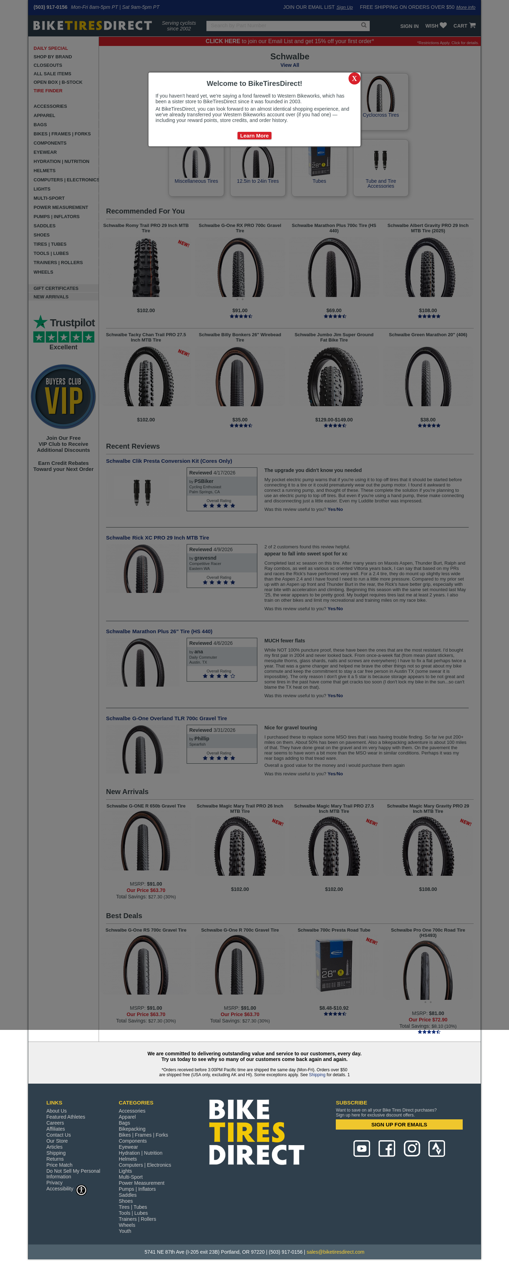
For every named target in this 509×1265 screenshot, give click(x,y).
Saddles (128, 1195)
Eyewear (128, 1147)
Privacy (54, 1182)
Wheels (127, 1225)
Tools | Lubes (133, 1213)
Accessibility (66, 1188)
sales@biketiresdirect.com (335, 1252)
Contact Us (58, 1135)
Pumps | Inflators (137, 1189)
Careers (55, 1123)
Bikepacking (132, 1129)
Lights (125, 1171)
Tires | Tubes (133, 1207)
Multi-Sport (131, 1177)
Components (133, 1141)
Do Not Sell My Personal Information (73, 1173)
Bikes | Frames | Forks (143, 1135)
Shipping (317, 1074)
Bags (124, 1123)
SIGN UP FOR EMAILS (399, 1124)
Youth (125, 1231)
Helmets (128, 1159)
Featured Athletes (65, 1117)
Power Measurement (141, 1183)
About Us (56, 1111)
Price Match (59, 1165)
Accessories (132, 1111)
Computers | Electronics (145, 1165)
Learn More (254, 136)
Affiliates (55, 1129)
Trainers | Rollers (137, 1219)
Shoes (126, 1201)
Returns (55, 1159)
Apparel (127, 1117)
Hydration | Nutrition (140, 1153)
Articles (54, 1147)
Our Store (57, 1141)
